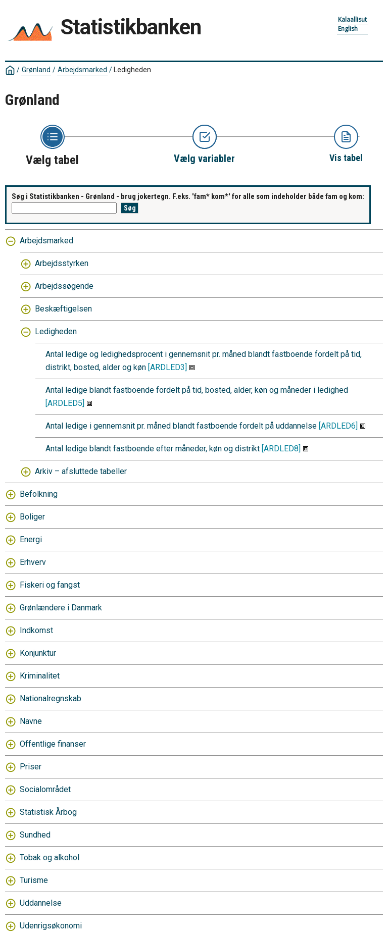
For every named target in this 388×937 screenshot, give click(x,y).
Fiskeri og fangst (50, 585)
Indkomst (36, 630)
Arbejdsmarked (82, 70)
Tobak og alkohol (49, 857)
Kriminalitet (40, 676)
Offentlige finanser (53, 744)
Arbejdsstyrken (61, 263)
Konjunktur (38, 653)
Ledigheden (132, 70)
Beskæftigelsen (63, 309)
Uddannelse (41, 903)
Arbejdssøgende (64, 286)
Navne (31, 721)
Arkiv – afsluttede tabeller (81, 471)
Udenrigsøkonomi (51, 925)
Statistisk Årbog (48, 812)
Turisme (34, 880)
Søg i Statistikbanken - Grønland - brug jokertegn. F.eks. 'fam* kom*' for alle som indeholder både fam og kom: (188, 196)
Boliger (32, 517)
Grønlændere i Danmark (61, 607)
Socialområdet (45, 789)
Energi (31, 539)
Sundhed (35, 835)
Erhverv (33, 562)
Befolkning (39, 494)
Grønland (36, 70)
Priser (30, 766)
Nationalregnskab (50, 698)
